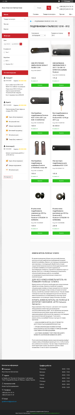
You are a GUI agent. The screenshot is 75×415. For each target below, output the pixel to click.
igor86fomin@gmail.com (9, 401)
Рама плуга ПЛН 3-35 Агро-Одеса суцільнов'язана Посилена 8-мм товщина (14, 90)
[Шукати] (49, 8)
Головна (35, 14)
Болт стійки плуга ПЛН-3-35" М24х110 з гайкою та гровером (15, 85)
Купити (40, 85)
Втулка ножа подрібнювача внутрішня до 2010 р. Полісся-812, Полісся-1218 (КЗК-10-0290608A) (61, 214)
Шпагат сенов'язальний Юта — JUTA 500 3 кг (15, 154)
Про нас (61, 14)
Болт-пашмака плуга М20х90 (15, 95)
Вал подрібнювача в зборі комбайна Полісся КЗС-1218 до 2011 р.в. (60, 116)
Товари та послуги (49, 14)
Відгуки (6, 29)
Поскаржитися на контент (37, 413)
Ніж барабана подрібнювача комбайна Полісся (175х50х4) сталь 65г (39, 164)
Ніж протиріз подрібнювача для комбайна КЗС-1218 (60, 163)
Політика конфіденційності (52, 413)
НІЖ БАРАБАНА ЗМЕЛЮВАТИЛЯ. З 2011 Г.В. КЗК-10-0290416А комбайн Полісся (60, 67)
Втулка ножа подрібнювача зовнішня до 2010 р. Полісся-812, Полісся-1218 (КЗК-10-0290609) (39, 214)
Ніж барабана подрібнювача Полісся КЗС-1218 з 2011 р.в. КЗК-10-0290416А (39, 116)
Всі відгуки (7, 177)
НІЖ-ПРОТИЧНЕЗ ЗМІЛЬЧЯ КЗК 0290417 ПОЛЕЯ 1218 (39, 65)
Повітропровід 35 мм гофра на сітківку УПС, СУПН (15, 110)
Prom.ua (46, 411)
